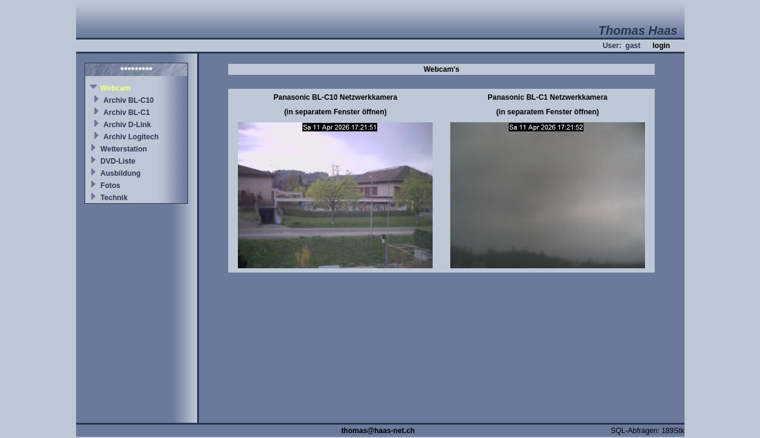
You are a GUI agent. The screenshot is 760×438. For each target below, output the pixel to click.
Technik (113, 197)
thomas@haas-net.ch (378, 430)
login (661, 45)
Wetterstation (123, 149)
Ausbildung (120, 173)
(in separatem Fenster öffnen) (335, 112)
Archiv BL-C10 (128, 100)
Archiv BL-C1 (126, 112)
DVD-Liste (117, 161)
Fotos (110, 185)
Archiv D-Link (127, 124)
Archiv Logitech (131, 137)
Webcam (115, 88)
